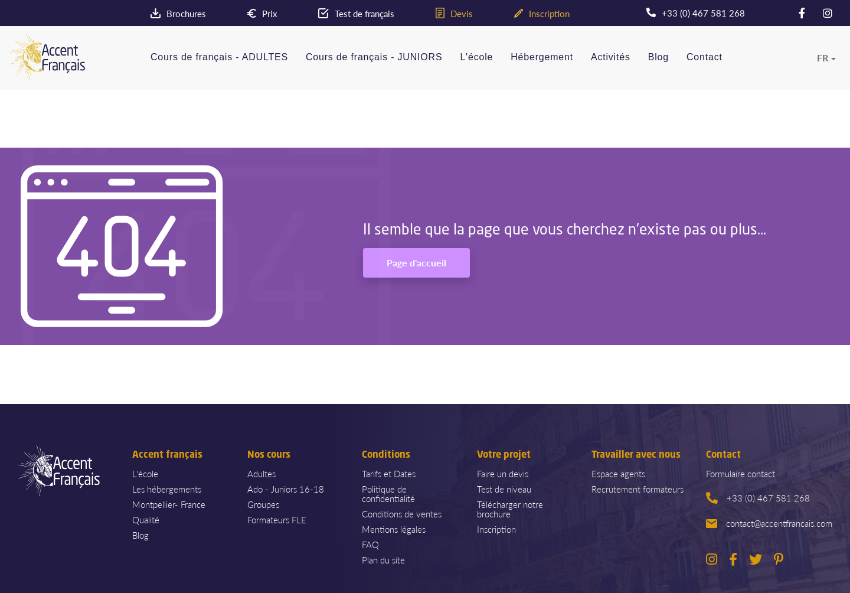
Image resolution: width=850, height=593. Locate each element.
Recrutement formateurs (637, 489)
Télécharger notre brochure (510, 509)
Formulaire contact (740, 473)
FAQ (370, 544)
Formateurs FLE (276, 519)
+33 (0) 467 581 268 (758, 497)
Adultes (261, 473)
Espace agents (618, 473)
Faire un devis (502, 473)
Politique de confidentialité (388, 493)
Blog (658, 57)
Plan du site (383, 559)
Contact (704, 57)
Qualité (145, 519)
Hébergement (542, 57)
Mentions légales (394, 529)
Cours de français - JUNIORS (374, 57)
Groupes (263, 504)
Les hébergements (166, 489)
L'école (476, 57)
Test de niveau (504, 489)
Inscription (496, 529)
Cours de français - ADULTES (219, 57)
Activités (610, 57)
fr (822, 58)
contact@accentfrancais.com (769, 523)
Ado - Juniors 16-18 (285, 489)
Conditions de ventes (402, 513)
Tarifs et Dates (389, 473)
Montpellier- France (168, 504)
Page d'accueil (416, 262)
